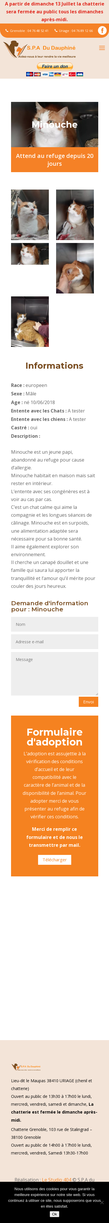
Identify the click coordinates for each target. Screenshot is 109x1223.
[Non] (102, 1202)
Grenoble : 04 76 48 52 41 (27, 30)
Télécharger (54, 859)
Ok (54, 1214)
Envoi (88, 702)
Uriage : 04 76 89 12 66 (73, 30)
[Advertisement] (54, 983)
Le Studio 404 (57, 1180)
